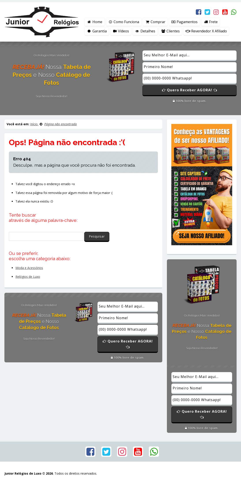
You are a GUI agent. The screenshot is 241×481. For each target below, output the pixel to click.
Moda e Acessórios (29, 268)
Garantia (97, 31)
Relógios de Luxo (27, 277)
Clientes (170, 31)
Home (94, 21)
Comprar (155, 21)
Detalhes (145, 31)
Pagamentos (184, 21)
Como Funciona (123, 21)
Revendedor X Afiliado (206, 31)
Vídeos (121, 31)
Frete (211, 21)
